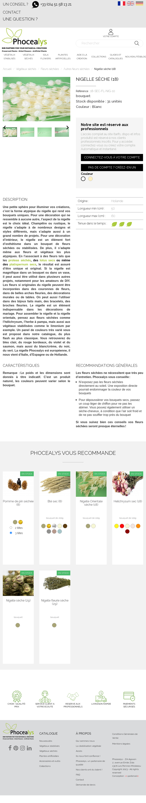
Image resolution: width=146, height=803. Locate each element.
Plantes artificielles (49, 756)
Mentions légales (121, 743)
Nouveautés (45, 741)
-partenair (132, 776)
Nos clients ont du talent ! (89, 769)
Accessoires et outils (49, 761)
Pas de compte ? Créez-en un (112, 167)
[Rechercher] (109, 43)
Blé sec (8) (55, 501)
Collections (45, 766)
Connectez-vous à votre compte (112, 157)
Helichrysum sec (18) (128, 501)
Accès (79, 751)
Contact (12, 12)
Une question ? (20, 18)
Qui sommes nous (85, 741)
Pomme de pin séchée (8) (18, 503)
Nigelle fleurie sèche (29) (54, 602)
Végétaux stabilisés (49, 746)
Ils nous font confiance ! (88, 756)
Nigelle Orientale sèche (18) (91, 503)
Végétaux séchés (48, 751)
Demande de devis (85, 784)
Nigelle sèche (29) (18, 600)
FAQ (78, 774)
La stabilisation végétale (88, 746)
